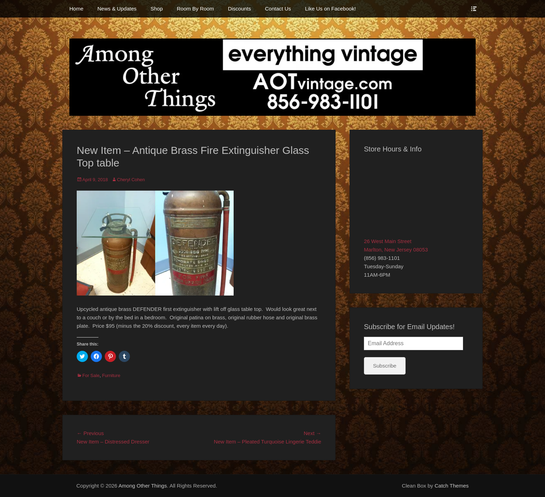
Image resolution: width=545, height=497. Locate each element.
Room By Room (195, 9)
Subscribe (384, 366)
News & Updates (117, 9)
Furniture (111, 375)
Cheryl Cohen (131, 179)
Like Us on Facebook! (330, 9)
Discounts (239, 9)
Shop (157, 9)
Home (76, 9)
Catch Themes (452, 486)
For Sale (90, 375)
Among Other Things (142, 486)
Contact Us (278, 9)
